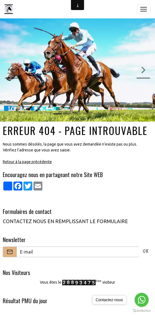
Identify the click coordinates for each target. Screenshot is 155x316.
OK (146, 252)
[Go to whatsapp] (142, 300)
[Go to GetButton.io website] (142, 310)
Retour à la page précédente (27, 162)
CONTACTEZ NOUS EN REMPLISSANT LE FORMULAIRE (65, 221)
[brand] (9, 9)
